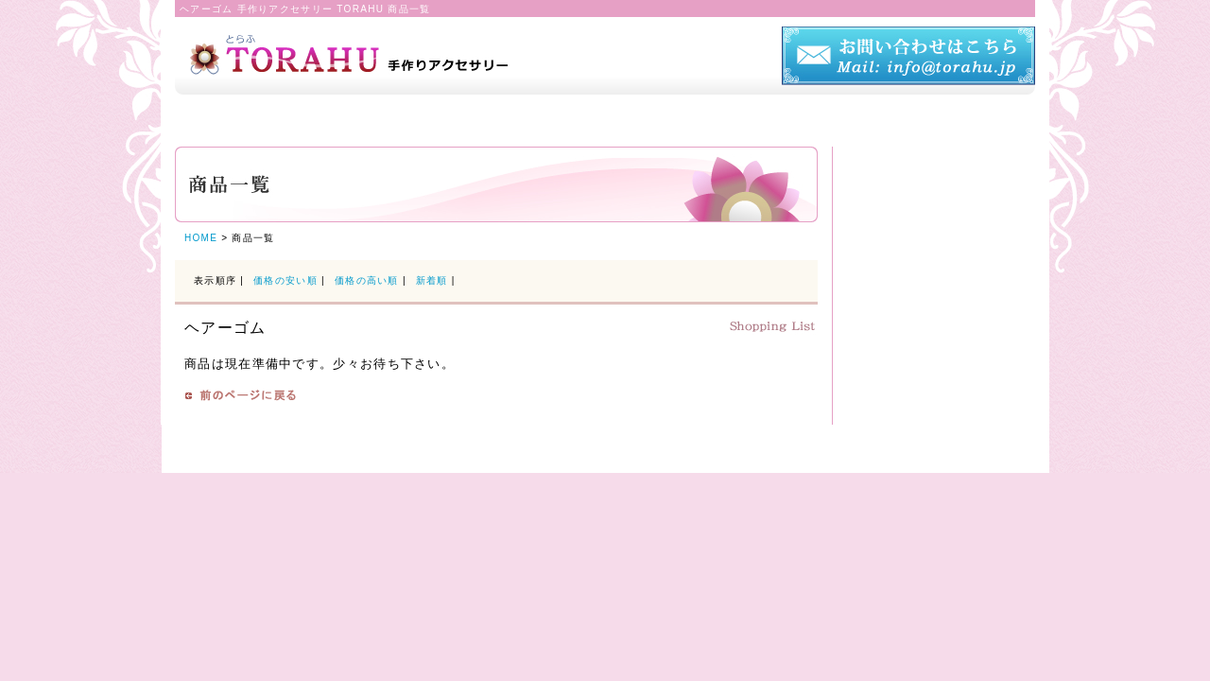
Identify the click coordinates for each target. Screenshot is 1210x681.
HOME (200, 238)
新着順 (434, 280)
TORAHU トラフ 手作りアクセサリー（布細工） (385, 46)
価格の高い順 (367, 280)
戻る (240, 395)
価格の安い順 (285, 280)
